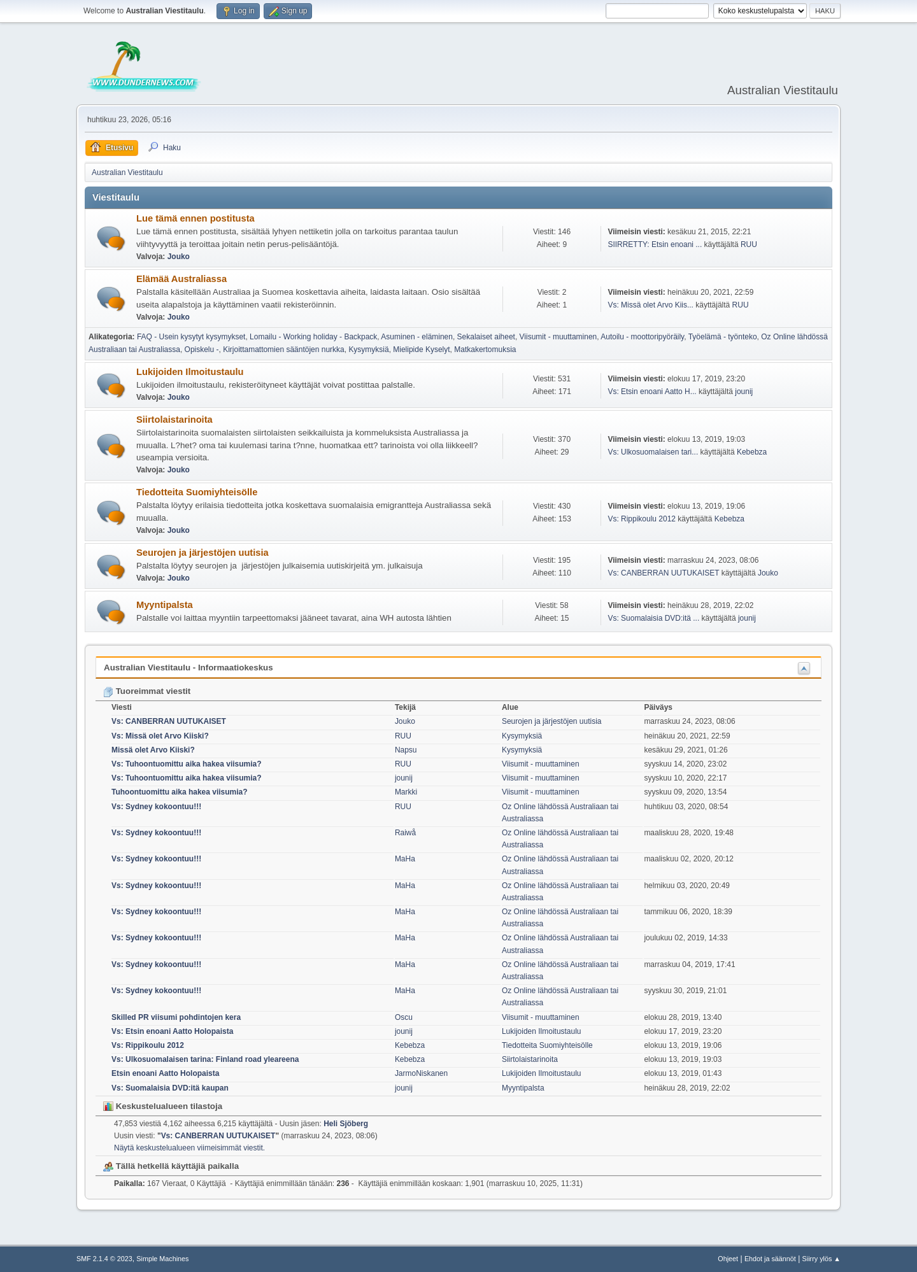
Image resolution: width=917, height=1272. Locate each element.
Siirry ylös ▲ (821, 1258)
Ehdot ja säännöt (770, 1258)
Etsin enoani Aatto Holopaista (165, 1073)
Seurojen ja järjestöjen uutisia (202, 553)
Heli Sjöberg (345, 1123)
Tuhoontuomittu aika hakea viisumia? (179, 792)
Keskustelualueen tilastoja (162, 1106)
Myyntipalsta (164, 605)
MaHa (405, 858)
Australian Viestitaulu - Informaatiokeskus (188, 667)
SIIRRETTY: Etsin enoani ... (655, 244)
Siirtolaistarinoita (174, 419)
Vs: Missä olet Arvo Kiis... (650, 304)
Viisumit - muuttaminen (558, 336)
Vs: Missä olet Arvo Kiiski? (160, 735)
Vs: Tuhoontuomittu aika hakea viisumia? (186, 764)
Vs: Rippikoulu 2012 (642, 518)
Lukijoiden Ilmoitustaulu (190, 372)
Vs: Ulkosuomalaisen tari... (653, 452)
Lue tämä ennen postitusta (195, 218)
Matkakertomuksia (485, 349)
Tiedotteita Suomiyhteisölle (196, 492)
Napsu (406, 750)
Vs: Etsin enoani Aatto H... (652, 391)
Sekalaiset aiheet (486, 336)
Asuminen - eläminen (417, 336)
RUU (749, 244)
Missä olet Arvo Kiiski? (153, 750)
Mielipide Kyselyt (421, 349)
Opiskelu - (202, 349)
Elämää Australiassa (181, 279)
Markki (406, 792)
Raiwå (405, 832)
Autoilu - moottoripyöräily (642, 336)
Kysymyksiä (368, 349)
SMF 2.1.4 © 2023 (104, 1258)
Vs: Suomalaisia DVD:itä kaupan (170, 1088)
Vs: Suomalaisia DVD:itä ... (653, 618)
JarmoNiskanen (421, 1073)
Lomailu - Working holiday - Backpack (313, 336)
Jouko (178, 256)
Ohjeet (728, 1258)
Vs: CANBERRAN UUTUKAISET (663, 573)
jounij (744, 391)
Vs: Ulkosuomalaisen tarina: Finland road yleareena (205, 1059)
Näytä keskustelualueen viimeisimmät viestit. (189, 1147)
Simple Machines (162, 1258)
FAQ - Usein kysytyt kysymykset (191, 336)
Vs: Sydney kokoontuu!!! (156, 806)
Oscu (404, 1017)
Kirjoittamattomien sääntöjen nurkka (284, 349)
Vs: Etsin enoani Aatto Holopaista (172, 1031)
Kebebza (752, 452)
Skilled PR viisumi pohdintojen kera (176, 1017)
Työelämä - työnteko (722, 336)
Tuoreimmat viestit (146, 691)
